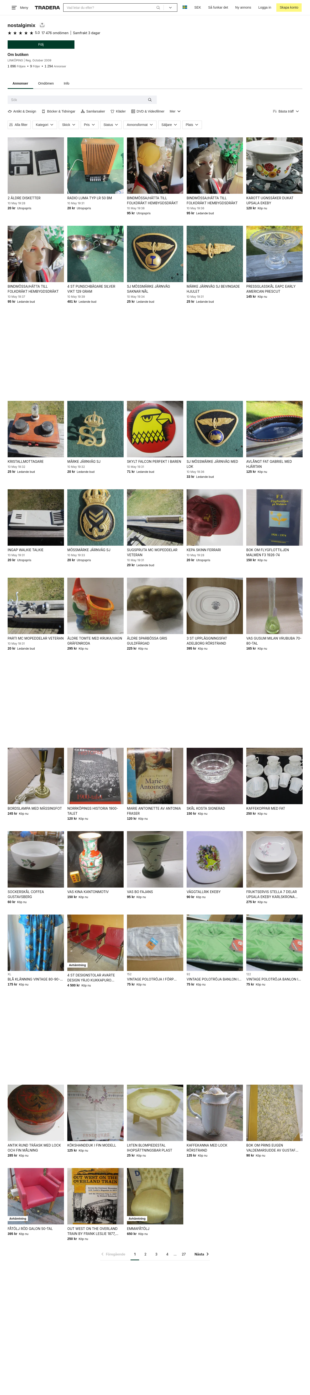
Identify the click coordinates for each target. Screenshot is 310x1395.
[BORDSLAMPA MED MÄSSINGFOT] (36, 776)
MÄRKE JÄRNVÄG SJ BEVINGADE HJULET (213, 288)
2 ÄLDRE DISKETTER (24, 198)
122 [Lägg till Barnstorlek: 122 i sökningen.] (248, 974)
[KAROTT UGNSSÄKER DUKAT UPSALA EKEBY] (274, 165)
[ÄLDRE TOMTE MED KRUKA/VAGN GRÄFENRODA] (95, 606)
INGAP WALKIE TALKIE (25, 550)
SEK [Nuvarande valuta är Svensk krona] (197, 7)
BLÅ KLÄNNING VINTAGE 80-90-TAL (34, 979)
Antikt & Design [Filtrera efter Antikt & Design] (22, 111)
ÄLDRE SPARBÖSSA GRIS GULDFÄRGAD (147, 640)
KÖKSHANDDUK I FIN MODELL (91, 1145)
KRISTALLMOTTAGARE (26, 461)
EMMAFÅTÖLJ (138, 1229)
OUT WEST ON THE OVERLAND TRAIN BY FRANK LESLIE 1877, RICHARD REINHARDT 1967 (92, 1231)
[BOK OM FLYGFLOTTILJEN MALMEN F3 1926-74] (274, 517)
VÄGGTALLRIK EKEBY (203, 892)
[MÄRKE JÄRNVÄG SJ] (95, 429)
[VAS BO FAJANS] (155, 859)
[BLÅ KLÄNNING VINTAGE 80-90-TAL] (36, 943)
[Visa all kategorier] (175, 111)
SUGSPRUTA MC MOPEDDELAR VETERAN (152, 552)
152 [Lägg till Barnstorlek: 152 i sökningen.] (129, 974)
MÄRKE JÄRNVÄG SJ (83, 461)
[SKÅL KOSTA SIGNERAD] (214, 776)
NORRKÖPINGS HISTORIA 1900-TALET (92, 810)
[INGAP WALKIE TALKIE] (36, 517)
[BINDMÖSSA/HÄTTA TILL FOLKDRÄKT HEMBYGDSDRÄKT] (155, 165)
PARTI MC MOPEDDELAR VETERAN (36, 638)
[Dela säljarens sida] (42, 25)
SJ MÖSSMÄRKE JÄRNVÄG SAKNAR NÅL (148, 288)
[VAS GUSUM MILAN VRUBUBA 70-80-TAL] (274, 606)
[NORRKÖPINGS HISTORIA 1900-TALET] (95, 776)
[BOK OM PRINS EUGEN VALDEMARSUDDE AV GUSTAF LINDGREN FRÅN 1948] (274, 1113)
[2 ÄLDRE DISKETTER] (36, 165)
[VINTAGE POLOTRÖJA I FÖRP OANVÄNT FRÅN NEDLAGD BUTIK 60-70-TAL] (155, 943)
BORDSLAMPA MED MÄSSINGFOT (35, 808)
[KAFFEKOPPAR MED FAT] (274, 776)
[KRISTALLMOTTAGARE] (36, 429)
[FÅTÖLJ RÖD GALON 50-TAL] (36, 1196)
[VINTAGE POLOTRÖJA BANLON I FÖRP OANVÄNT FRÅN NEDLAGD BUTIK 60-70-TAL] (214, 943)
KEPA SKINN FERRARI (203, 550)
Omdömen (46, 83)
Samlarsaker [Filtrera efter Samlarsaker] (93, 111)
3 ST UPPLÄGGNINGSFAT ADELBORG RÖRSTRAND (206, 640)
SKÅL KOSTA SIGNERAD (205, 808)
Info (66, 83)
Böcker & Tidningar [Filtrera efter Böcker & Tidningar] (58, 111)
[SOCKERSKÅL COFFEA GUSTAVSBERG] (36, 859)
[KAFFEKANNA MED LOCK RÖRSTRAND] (214, 1113)
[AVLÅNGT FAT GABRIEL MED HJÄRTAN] (274, 429)
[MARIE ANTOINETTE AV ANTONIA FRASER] (155, 776)
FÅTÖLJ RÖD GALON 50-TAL (30, 1229)
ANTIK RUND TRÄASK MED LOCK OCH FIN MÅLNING (34, 1147)
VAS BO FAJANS (140, 892)
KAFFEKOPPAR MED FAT (265, 808)
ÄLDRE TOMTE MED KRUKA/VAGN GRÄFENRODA (94, 640)
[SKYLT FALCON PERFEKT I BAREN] (155, 429)
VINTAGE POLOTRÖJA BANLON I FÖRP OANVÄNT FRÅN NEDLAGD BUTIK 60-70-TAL (212, 979)
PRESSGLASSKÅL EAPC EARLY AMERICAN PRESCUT (270, 288)
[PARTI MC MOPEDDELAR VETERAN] (36, 606)
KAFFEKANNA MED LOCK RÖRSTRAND (206, 1147)
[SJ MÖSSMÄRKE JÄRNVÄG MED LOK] (214, 429)
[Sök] (158, 7)
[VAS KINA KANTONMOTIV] (95, 859)
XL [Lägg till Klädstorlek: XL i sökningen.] (9, 974)
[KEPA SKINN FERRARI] (214, 517)
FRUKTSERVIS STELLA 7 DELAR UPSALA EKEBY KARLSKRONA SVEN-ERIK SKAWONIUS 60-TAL (272, 894)
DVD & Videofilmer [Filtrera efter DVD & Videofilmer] (147, 111)
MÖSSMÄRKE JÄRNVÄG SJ (88, 550)
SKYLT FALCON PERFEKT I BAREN (154, 461)
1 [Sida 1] (135, 1254)
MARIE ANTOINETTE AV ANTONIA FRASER (154, 810)
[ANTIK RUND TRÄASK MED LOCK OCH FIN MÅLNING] (36, 1113)
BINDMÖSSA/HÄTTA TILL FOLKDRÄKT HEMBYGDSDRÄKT (152, 200)
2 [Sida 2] (145, 1254)
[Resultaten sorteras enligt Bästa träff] (286, 111)
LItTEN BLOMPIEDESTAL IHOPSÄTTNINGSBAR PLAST (149, 1147)
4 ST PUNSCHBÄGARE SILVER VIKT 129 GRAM (91, 288)
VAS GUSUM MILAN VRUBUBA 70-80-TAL (273, 640)
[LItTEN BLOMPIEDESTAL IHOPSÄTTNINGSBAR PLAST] (155, 1113)
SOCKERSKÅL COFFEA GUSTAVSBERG (26, 894)
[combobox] (113, 7)
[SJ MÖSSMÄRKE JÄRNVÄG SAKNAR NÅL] (155, 254)
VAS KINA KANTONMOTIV (87, 892)
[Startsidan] (47, 7)
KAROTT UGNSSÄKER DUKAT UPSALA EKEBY (269, 200)
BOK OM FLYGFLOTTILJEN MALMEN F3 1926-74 (267, 552)
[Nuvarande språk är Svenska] (185, 7)
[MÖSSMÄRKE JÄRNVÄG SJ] (95, 517)
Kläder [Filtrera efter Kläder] (118, 111)
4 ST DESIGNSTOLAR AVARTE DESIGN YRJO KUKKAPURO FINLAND (91, 978)
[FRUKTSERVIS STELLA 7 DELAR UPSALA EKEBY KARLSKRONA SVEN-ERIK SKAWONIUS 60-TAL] (274, 859)
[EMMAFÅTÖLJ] (155, 1196)
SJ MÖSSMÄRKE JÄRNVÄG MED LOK (212, 464)
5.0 (37, 33)
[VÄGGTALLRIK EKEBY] (214, 859)
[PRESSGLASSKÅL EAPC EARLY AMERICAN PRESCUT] (274, 254)
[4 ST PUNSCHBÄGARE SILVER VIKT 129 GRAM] (95, 254)
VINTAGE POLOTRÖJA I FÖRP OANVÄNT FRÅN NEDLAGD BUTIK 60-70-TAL (154, 979)
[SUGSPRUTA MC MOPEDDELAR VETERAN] (155, 517)
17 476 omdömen (55, 33)
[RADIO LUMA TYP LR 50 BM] (95, 165)
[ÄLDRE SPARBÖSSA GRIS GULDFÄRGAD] (155, 606)
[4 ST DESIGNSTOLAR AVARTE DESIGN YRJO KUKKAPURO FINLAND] (95, 943)
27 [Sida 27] (184, 1254)
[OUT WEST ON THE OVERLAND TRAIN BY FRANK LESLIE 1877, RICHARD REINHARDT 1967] (95, 1196)
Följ (41, 44)
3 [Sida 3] (156, 1254)
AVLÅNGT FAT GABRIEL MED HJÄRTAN (269, 464)
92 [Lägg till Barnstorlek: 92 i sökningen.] (188, 974)
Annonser (20, 83)
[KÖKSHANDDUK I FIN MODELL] (95, 1113)
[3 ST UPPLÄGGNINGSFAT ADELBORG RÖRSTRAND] (214, 606)
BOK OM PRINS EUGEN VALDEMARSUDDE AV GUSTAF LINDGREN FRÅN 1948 (270, 1148)
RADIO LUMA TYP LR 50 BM (89, 198)
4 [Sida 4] (167, 1254)
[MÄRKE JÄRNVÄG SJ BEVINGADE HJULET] (214, 254)
